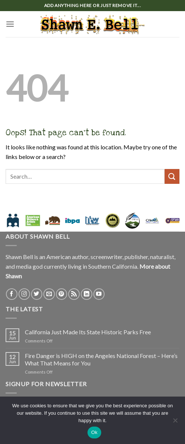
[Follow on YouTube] (99, 294)
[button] (10, 24)
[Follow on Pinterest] (61, 294)
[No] (175, 422)
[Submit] (172, 176)
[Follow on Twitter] (37, 294)
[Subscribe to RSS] (74, 294)
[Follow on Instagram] (24, 294)
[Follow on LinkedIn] (86, 294)
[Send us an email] (49, 294)
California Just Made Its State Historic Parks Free (88, 331)
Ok (94, 432)
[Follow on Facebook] (11, 294)
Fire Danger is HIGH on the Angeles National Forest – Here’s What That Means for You (101, 359)
